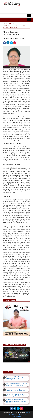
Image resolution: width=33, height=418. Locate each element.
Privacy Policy (13, 414)
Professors (13, 27)
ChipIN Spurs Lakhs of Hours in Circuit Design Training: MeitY (15, 395)
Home (5, 23)
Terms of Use (22, 414)
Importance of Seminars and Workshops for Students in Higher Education (16, 401)
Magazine (11, 23)
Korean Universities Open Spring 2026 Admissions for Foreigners (16, 389)
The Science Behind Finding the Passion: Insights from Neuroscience (15, 378)
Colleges (5, 27)
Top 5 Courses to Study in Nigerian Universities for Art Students (16, 384)
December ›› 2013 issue (10, 25)
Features (24, 25)
